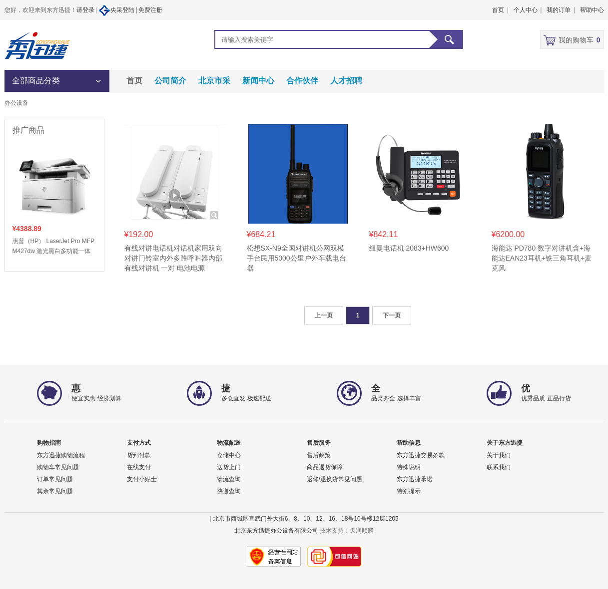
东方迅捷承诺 (415, 479)
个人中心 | (528, 9)
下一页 (392, 315)
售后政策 (319, 455)
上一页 (324, 315)
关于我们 (499, 455)
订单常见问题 (55, 479)
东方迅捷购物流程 (61, 455)
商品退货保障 (325, 467)
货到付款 (139, 455)
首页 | (500, 9)
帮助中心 (592, 9)
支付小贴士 (142, 479)
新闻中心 (258, 80)
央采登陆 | (118, 10)
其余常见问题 (55, 491)
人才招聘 (346, 80)
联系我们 (499, 467)
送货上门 (229, 467)
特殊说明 (409, 467)
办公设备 (16, 102)
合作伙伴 (302, 80)
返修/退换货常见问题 (334, 479)
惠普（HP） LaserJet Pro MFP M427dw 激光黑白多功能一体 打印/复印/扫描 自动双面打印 (53, 247)
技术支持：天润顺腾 (347, 530)
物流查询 (229, 479)
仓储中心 (229, 455)
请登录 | (87, 9)
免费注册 (150, 9)
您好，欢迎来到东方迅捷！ (40, 9)
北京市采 (214, 80)
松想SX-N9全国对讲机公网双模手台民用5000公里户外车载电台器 (296, 258)
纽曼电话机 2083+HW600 (409, 248)
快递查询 (229, 491)
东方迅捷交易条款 (421, 455)
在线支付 (139, 467)
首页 (134, 80)
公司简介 (170, 80)
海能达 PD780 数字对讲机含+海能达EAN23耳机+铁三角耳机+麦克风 (542, 258)
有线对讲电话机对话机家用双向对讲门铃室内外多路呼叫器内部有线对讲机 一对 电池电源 (173, 258)
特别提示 (409, 491)
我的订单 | (561, 9)
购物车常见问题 (58, 467)
